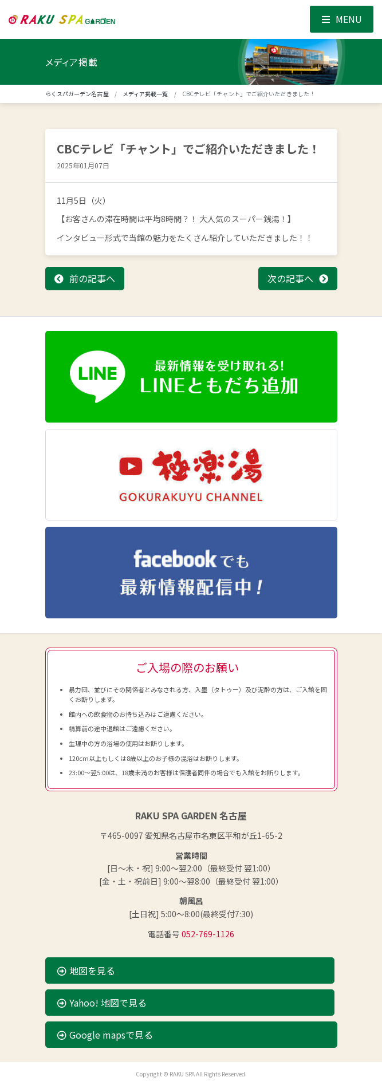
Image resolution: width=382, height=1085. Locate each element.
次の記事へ (290, 278)
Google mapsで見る (105, 1034)
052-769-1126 (208, 934)
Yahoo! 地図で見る (102, 1002)
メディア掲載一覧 (145, 93)
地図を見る (86, 970)
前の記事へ (92, 278)
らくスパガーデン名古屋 (77, 93)
